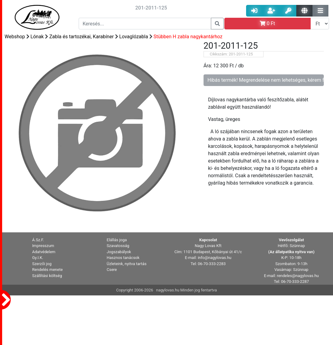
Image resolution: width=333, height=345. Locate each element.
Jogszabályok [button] (119, 251)
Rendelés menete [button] (47, 269)
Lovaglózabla (133, 36)
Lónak (37, 36)
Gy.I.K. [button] (37, 257)
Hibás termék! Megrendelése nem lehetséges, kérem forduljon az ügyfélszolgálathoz (266, 80)
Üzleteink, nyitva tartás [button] (127, 263)
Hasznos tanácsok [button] (123, 257)
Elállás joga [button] (117, 240)
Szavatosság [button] (118, 245)
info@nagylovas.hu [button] (214, 257)
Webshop (15, 36)
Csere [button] (112, 269)
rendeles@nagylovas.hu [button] (298, 275)
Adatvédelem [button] (43, 251)
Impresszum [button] (43, 245)
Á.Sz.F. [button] (38, 240)
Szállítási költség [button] (47, 275)
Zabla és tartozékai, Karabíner (81, 36)
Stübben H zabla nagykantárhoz (188, 36)
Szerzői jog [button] (41, 263)
